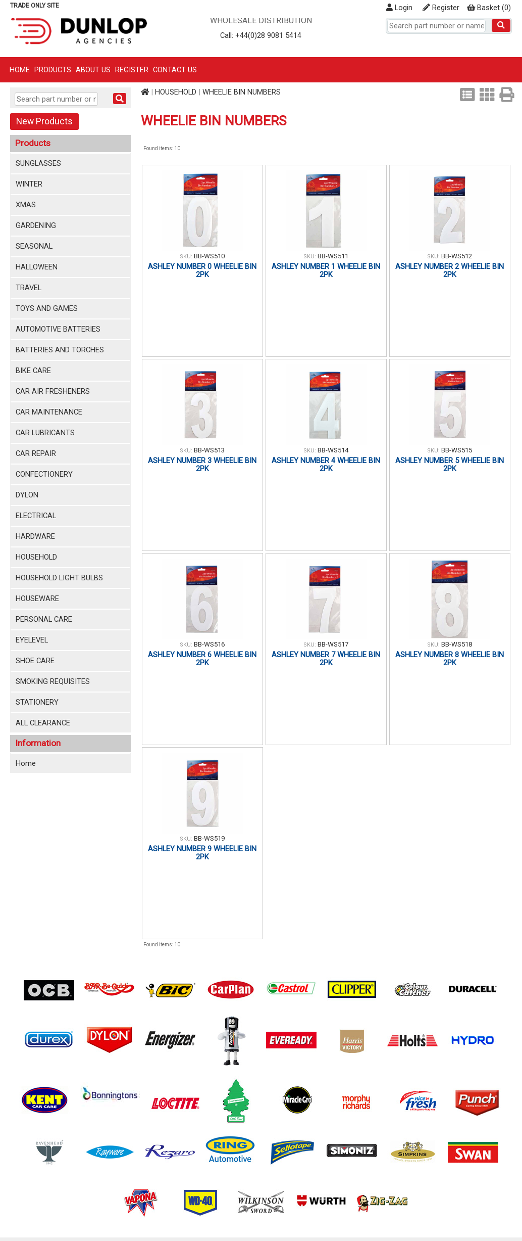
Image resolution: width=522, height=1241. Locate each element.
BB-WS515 (456, 450)
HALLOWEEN (37, 266)
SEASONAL (34, 246)
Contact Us (175, 69)
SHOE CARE (35, 660)
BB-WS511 (333, 256)
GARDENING (36, 225)
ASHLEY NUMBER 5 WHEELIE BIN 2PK (449, 464)
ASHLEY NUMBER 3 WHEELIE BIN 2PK (202, 464)
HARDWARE (35, 536)
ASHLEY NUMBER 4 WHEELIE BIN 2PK (326, 464)
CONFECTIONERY (44, 474)
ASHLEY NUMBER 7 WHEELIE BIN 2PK (326, 658)
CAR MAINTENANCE (49, 412)
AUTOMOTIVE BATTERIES (58, 329)
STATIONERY (37, 702)
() (489, 7)
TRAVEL (28, 287)
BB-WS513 (209, 450)
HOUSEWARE (37, 598)
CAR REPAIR (36, 453)
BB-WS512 (456, 256)
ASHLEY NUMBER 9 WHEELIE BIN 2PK (202, 852)
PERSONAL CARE (44, 619)
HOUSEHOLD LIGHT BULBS (59, 577)
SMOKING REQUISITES (53, 681)
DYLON (27, 494)
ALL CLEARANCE (43, 722)
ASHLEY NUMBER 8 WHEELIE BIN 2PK (449, 658)
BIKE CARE (33, 370)
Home (20, 69)
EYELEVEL (32, 640)
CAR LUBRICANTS (45, 432)
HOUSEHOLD (36, 557)
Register (441, 7)
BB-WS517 (333, 644)
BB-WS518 (456, 644)
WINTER (29, 184)
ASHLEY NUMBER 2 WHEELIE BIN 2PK (449, 270)
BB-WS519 (209, 838)
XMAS (26, 204)
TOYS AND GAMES (47, 308)
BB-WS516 (209, 644)
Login (399, 7)
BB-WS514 (333, 450)
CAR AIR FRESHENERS (53, 391)
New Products (44, 121)
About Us (93, 69)
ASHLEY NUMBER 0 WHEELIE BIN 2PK (202, 270)
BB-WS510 (209, 256)
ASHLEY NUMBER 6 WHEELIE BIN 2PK (202, 658)
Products (52, 69)
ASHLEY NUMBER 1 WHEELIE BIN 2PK (326, 270)
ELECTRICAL (36, 515)
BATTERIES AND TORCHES (60, 349)
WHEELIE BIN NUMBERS (241, 92)
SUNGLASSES (38, 163)
